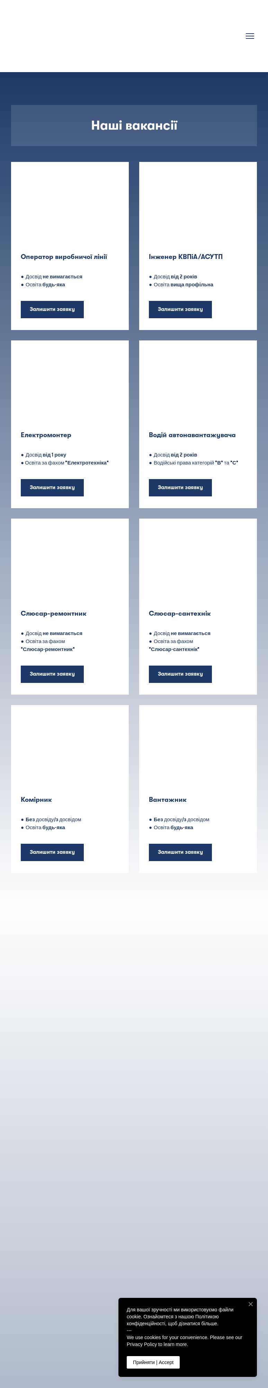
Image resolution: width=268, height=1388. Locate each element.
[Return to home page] (127, 36)
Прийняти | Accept (153, 1362)
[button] (52, 309)
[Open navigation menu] (250, 36)
